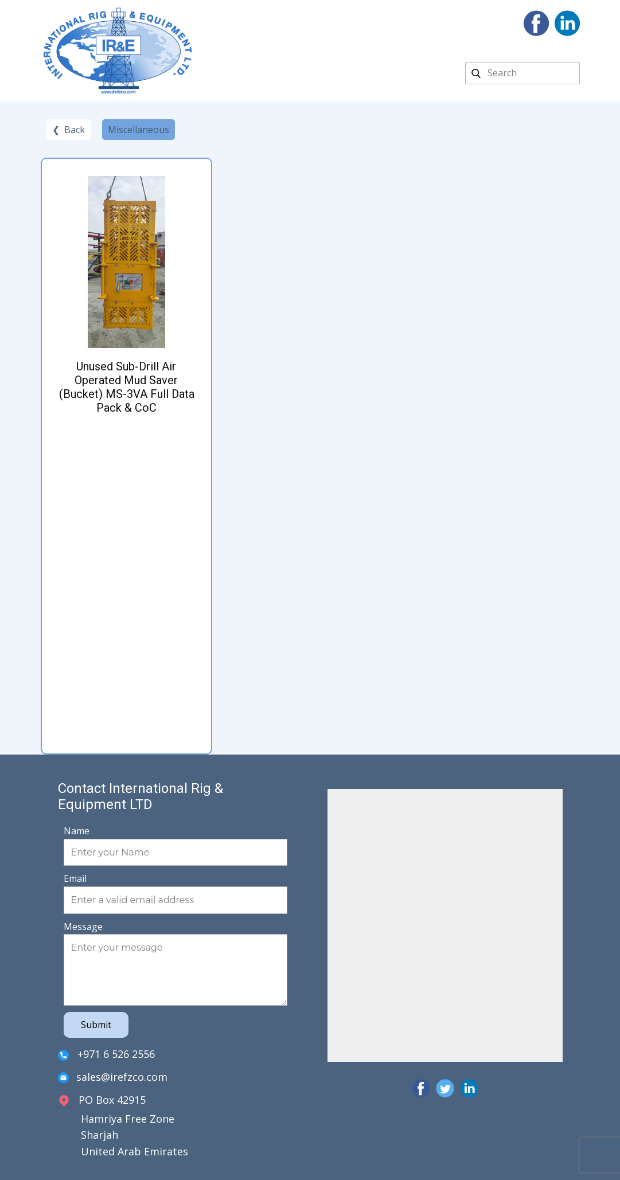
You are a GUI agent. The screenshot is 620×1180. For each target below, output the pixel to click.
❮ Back (68, 129)
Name (76, 831)
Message (83, 926)
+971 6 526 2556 (106, 1054)
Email (75, 878)
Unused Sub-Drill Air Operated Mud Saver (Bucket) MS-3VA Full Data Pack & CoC (126, 387)
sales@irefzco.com (112, 1077)
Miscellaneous (138, 129)
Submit (96, 1024)
